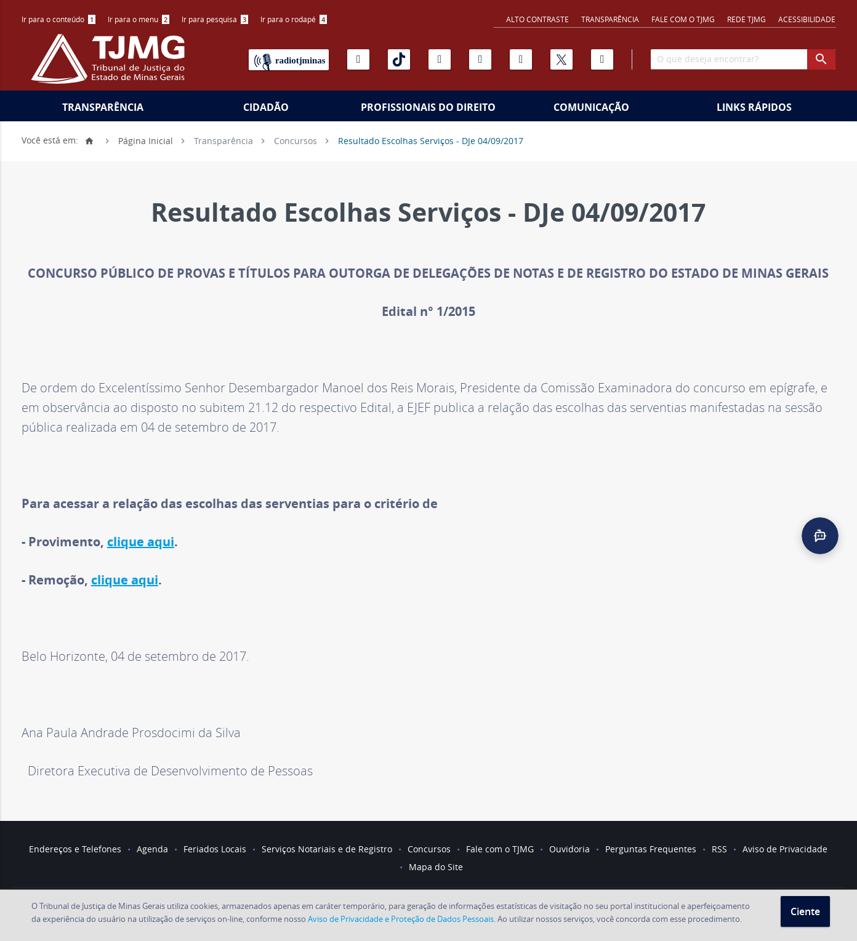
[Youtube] (358, 59)
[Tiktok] (399, 59)
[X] (561, 59)
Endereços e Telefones (75, 849)
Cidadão (266, 107)
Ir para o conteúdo (58, 19)
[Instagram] (439, 59)
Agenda (152, 849)
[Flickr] (480, 59)
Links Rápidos (754, 107)
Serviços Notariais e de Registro (327, 849)
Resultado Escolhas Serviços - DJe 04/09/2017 (430, 140)
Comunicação (591, 107)
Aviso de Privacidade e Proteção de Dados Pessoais (401, 918)
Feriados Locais (214, 849)
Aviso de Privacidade (784, 849)
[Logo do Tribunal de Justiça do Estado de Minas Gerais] (111, 65)
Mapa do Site (436, 867)
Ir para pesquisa (215, 19)
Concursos (295, 140)
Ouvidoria (569, 849)
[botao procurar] (821, 59)
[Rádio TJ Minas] (289, 59)
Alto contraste (537, 19)
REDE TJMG (746, 19)
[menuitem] (58, 19)
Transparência (610, 19)
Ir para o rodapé (293, 19)
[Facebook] (602, 59)
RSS (719, 849)
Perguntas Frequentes (650, 849)
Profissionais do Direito (428, 107)
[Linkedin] (521, 59)
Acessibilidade (806, 19)
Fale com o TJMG (683, 19)
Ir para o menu (138, 19)
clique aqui (140, 541)
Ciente (805, 911)
